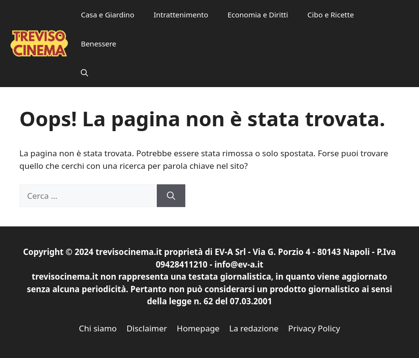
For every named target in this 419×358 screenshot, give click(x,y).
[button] (84, 72)
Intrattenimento (180, 14)
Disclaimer (146, 328)
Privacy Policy (314, 328)
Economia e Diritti (257, 14)
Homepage (198, 328)
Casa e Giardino (107, 14)
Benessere (98, 43)
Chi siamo (98, 328)
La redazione (254, 328)
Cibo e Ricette (330, 14)
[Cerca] (171, 196)
